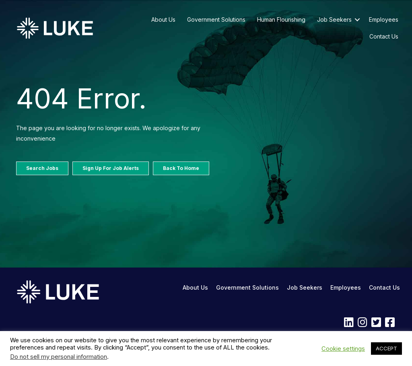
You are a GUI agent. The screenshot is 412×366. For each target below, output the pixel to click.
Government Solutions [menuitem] (216, 19)
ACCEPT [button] (386, 348)
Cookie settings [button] (343, 348)
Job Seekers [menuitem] (334, 19)
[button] (357, 19)
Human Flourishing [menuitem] (281, 19)
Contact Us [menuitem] (383, 36)
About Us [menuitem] (163, 19)
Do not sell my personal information (58, 356)
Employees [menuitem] (383, 19)
